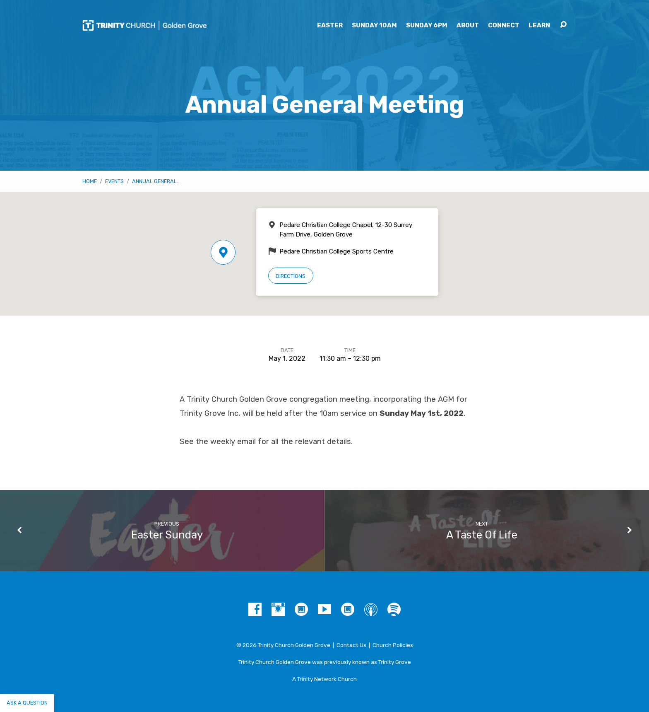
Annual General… (156, 181)
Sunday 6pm (426, 25)
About (468, 25)
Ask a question (27, 703)
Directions (290, 276)
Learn (539, 25)
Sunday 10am (374, 25)
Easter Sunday (167, 535)
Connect (503, 25)
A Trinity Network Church (324, 679)
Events (114, 181)
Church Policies (393, 645)
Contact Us (351, 645)
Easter (330, 25)
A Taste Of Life (481, 535)
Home (89, 181)
